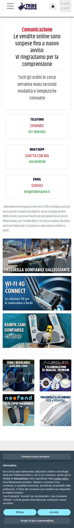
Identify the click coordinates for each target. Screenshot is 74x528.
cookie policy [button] (61, 478)
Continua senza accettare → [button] (36, 456)
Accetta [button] (54, 512)
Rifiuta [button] (20, 512)
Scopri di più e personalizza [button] (37, 520)
